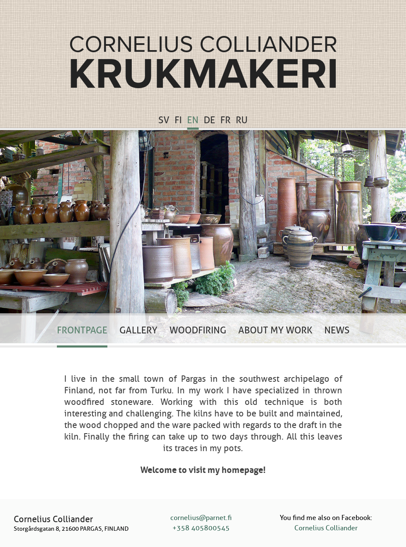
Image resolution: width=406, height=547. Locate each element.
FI (178, 120)
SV (163, 120)
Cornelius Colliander (326, 528)
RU (242, 120)
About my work (275, 330)
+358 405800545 (201, 528)
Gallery (138, 330)
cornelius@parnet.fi (201, 518)
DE (209, 120)
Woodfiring (197, 330)
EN (193, 120)
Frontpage (82, 330)
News (337, 330)
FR (225, 120)
